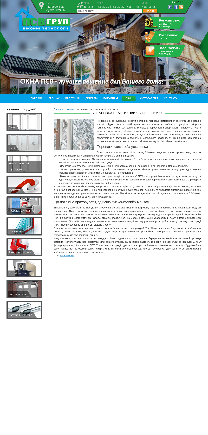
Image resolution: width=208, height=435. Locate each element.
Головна (37, 98)
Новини (129, 98)
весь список (67, 255)
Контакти (170, 98)
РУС (172, 1)
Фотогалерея (149, 98)
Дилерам (91, 98)
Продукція (72, 98)
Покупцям (110, 98)
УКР (179, 1)
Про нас (53, 98)
